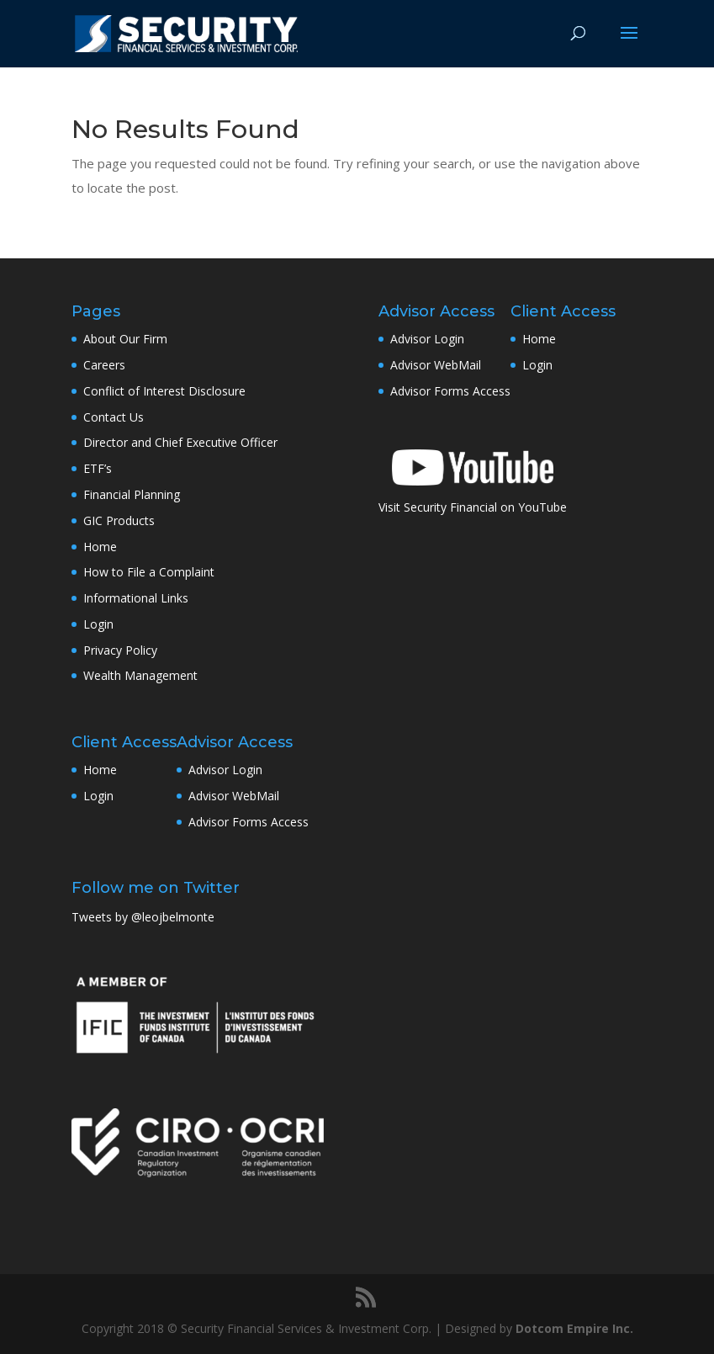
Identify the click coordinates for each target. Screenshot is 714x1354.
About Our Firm (125, 339)
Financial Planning (131, 494)
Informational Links (135, 598)
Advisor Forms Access (248, 822)
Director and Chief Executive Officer (180, 442)
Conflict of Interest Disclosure (164, 391)
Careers (104, 365)
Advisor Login (225, 770)
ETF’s (97, 468)
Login (98, 624)
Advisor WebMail (233, 796)
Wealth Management (140, 675)
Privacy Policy (120, 650)
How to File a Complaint (148, 572)
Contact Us (113, 417)
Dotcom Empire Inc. (574, 1328)
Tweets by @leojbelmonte (142, 917)
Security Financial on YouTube (485, 507)
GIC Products (119, 520)
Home (100, 547)
